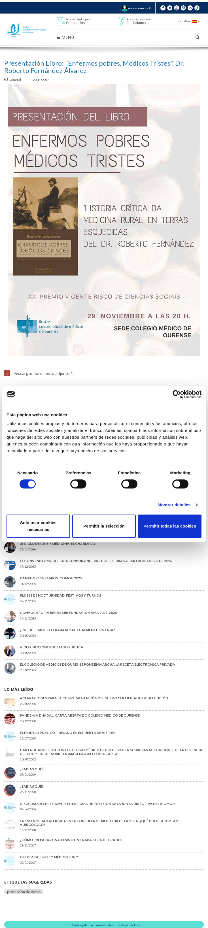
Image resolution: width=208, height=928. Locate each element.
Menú (65, 37)
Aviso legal (79, 925)
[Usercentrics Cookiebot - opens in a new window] (176, 394)
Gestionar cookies (128, 925)
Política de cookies (101, 925)
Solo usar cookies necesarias (38, 526)
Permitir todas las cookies (169, 526)
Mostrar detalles (174, 504)
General (13, 80)
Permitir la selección (104, 526)
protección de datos (24, 892)
